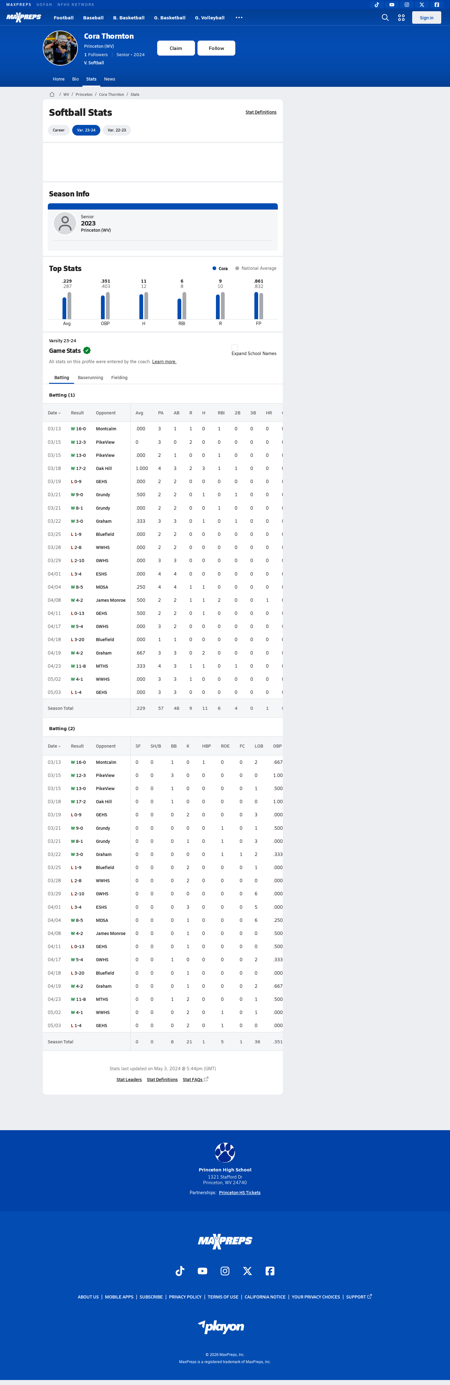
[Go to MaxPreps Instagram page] (225, 1271)
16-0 (81, 428)
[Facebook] (437, 4)
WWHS (103, 547)
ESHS (101, 574)
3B (253, 412)
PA (160, 412)
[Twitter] (422, 4)
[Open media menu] (401, 17)
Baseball (93, 17)
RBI (221, 412)
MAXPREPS (19, 4)
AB (176, 412)
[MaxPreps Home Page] (52, 94)
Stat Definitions (261, 112)
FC (242, 746)
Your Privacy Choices (316, 1296)
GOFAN (44, 4)
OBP (277, 746)
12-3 (81, 442)
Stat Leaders (129, 1079)
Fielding (119, 377)
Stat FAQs (196, 1079)
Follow (216, 48)
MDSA (102, 587)
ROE (225, 746)
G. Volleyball (210, 17)
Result (77, 412)
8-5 (79, 587)
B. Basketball (129, 17)
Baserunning (90, 377)
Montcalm (106, 428)
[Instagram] (407, 4)
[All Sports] (239, 17)
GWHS (102, 560)
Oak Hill (104, 468)
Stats (91, 79)
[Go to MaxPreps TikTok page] (180, 1271)
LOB (259, 746)
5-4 (79, 626)
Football (64, 17)
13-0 (81, 455)
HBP (206, 746)
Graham (104, 521)
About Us (88, 1296)
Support (359, 1296)
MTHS (102, 666)
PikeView (105, 442)
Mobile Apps (119, 1296)
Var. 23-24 (86, 129)
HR (269, 412)
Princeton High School (225, 1158)
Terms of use (223, 1296)
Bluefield (105, 534)
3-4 (78, 574)
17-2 (81, 468)
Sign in (426, 17)
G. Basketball (170, 17)
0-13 (79, 613)
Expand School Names (254, 350)
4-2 (79, 600)
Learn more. (164, 361)
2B (237, 412)
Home (59, 79)
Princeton (84, 94)
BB (174, 746)
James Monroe (111, 600)
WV (66, 94)
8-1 (79, 508)
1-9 (78, 534)
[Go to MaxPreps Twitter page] (247, 1271)
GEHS (101, 481)
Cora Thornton (109, 36)
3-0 (79, 521)
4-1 (79, 679)
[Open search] (385, 17)
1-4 (78, 692)
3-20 (79, 639)
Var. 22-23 (117, 129)
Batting (61, 377)
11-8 (81, 666)
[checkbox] (235, 347)
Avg (139, 412)
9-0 (79, 494)
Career (59, 129)
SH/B (156, 746)
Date (54, 412)
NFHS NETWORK (76, 4)
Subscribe (151, 1296)
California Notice (265, 1296)
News (109, 79)
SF (138, 746)
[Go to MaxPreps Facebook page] (270, 1271)
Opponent (106, 412)
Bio (75, 79)
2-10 (79, 560)
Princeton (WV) (99, 46)
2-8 (78, 547)
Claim (176, 48)
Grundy (103, 494)
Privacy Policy (185, 1296)
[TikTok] (377, 4)
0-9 (78, 481)
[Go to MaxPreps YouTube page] (203, 1271)
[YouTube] (392, 4)
